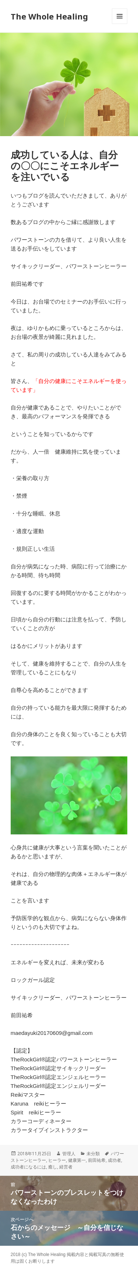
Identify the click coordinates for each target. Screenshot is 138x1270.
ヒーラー (57, 1160)
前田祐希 (97, 1160)
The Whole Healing (49, 16)
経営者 (65, 1167)
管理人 (68, 1153)
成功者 (114, 1160)
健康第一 (77, 1160)
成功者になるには (28, 1167)
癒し (52, 1167)
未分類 (93, 1153)
